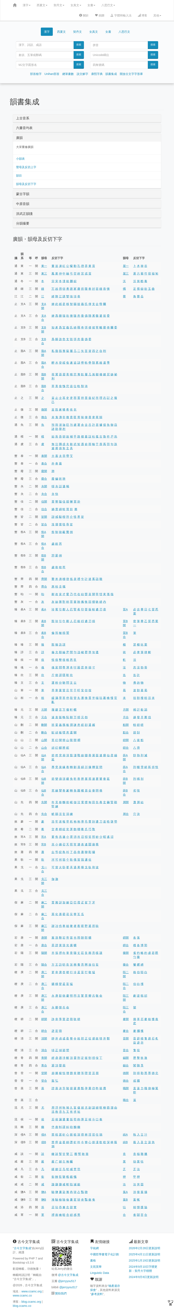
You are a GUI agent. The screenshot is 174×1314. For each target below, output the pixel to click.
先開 (44, 802)
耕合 (44, 1030)
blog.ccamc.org (31, 1301)
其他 (157, 15)
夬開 (44, 486)
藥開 (126, 952)
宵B (43, 844)
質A (125, 609)
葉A (125, 1192)
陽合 (44, 964)
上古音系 (22, 118)
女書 (91, 5)
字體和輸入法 (121, 15)
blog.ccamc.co (22, 1305)
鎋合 (126, 747)
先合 (44, 814)
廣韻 (19, 138)
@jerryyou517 (67, 1281)
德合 (126, 1080)
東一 (44, 266)
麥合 (126, 1030)
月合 (126, 717)
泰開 (44, 455)
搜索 (78, 44)
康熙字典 (97, 74)
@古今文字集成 (68, 1275)
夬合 (44, 494)
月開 (126, 709)
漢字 (27, 5)
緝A (125, 1134)
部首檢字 (36, 74)
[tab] (87, 118)
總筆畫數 (68, 74)
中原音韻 (22, 204)
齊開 (44, 579)
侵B (43, 1142)
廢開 (44, 471)
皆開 (44, 516)
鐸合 (126, 945)
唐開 (44, 937)
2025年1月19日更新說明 (144, 1260)
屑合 (126, 814)
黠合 (126, 732)
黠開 (126, 724)
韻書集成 (111, 74)
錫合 (126, 1065)
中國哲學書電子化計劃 (104, 1254)
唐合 (44, 945)
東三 (44, 273)
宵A (43, 836)
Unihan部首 (52, 74)
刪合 (44, 732)
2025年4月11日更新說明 (144, 1254)
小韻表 (20, 158)
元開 (44, 709)
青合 (44, 1065)
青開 (44, 1057)
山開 (44, 740)
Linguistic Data (99, 1272)
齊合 (44, 586)
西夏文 (42, 5)
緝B (125, 1142)
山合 (44, 747)
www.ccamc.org (31, 1291)
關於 (84, 15)
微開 (44, 409)
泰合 (44, 463)
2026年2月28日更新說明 (144, 1248)
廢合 (44, 478)
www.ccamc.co (22, 1295)
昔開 (126, 1038)
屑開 (126, 802)
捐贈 (99, 15)
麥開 (126, 1019)
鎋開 (126, 740)
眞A (43, 609)
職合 (126, 1100)
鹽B (43, 1199)
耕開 (44, 1019)
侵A (43, 1134)
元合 (44, 717)
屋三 (126, 273)
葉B (125, 1199)
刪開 (44, 724)
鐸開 (126, 937)
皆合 (44, 524)
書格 (93, 1260)
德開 (126, 1073)
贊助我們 (61, 1293)
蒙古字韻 (22, 194)
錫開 (126, 1057)
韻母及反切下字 (26, 184)
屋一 (126, 266)
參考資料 (97, 1294)
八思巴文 (108, 5)
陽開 (44, 952)
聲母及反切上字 (26, 167)
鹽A (43, 1192)
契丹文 (59, 5)
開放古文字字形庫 (131, 74)
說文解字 (82, 74)
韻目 (19, 175)
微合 (44, 417)
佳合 (44, 509)
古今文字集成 (22, 1248)
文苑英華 (96, 1266)
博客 (142, 15)
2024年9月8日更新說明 (144, 1277)
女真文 (76, 5)
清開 (44, 1038)
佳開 (44, 501)
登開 (44, 1073)
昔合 (126, 1050)
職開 (126, 1088)
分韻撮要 (22, 223)
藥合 (126, 964)
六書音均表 (24, 128)
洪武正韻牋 (24, 213)
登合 (44, 1080)
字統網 (94, 1248)
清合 (44, 1050)
